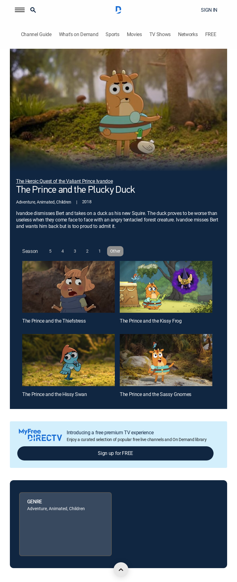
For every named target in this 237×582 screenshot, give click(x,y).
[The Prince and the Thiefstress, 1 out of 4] (68, 287)
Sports (112, 34)
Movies (134, 34)
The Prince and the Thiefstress (53, 320)
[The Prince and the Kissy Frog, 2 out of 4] (166, 287)
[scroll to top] (121, 569)
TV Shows (160, 34)
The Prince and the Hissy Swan (54, 394)
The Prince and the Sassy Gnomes (155, 394)
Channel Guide (36, 34)
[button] (20, 10)
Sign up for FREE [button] (115, 453)
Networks (188, 34)
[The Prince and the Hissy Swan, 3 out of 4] (68, 360)
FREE (210, 34)
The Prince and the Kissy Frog (151, 320)
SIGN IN (209, 9)
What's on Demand (78, 34)
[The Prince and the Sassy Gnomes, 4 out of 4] (166, 360)
